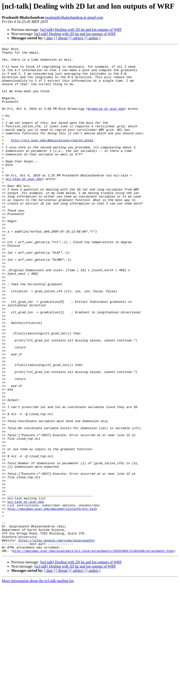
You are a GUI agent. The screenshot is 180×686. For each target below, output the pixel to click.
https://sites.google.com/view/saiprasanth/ (56, 639)
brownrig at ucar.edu (106, 121)
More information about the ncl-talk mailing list (38, 682)
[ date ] (49, 38)
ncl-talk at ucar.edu (24, 205)
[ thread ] (63, 38)
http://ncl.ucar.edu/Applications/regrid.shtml (52, 159)
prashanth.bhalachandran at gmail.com (74, 17)
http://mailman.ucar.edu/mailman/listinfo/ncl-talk (52, 601)
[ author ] (93, 38)
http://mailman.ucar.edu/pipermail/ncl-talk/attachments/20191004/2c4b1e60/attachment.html (93, 652)
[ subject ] (78, 38)
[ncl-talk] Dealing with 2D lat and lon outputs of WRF (81, 30)
